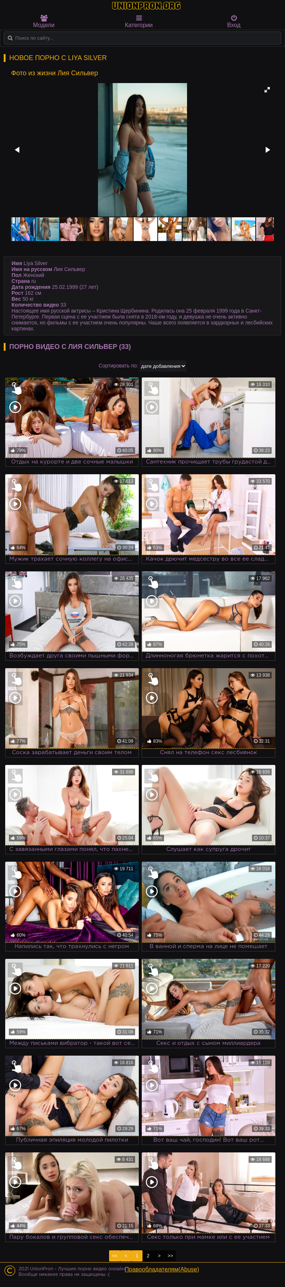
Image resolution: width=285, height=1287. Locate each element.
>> (170, 1255)
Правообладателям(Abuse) (162, 1269)
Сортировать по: (118, 366)
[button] (267, 90)
